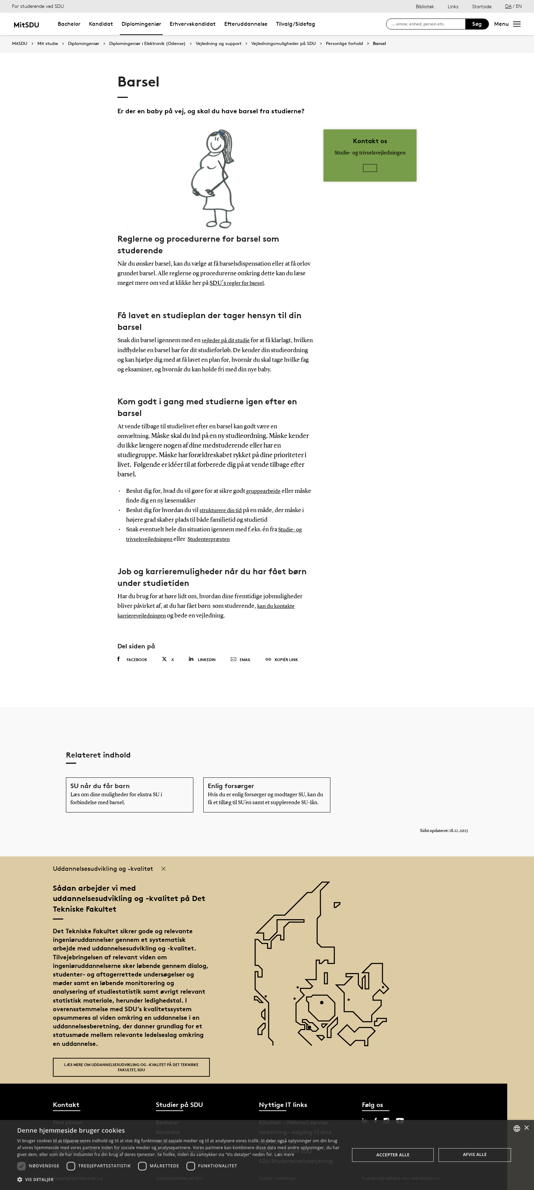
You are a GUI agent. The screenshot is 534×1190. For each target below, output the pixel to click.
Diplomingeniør (141, 24)
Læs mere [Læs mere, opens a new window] (284, 1154)
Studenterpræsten (217, 539)
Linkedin (202, 659)
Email (240, 659)
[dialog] (267, 1155)
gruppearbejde (265, 491)
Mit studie (47, 43)
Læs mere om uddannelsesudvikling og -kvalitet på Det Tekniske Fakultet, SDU (131, 1067)
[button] (178, 1179)
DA (508, 6)
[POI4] (324, 1005)
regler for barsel (248, 283)
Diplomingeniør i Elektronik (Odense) (147, 43)
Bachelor (69, 24)
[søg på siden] (428, 24)
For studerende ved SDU (38, 6)
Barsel (379, 43)
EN (519, 6)
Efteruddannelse (246, 24)
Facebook (132, 659)
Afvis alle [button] (475, 1154)
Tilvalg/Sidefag (295, 24)
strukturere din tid (223, 510)
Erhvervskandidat (193, 24)
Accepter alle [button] (392, 1155)
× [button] (526, 1128)
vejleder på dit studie (228, 340)
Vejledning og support (218, 43)
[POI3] (312, 1029)
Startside (481, 6)
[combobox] (516, 1128)
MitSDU (19, 43)
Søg (477, 24)
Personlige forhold (344, 43)
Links (453, 6)
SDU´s (218, 283)
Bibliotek (425, 6)
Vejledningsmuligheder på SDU (283, 43)
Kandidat (101, 24)
